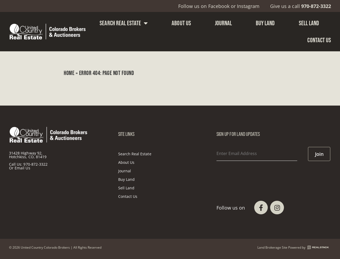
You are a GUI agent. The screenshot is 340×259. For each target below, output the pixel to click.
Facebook (219, 6)
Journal (223, 23)
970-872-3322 (35, 164)
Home (69, 73)
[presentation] (256, 174)
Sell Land (309, 23)
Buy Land (265, 23)
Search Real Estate (124, 23)
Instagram (248, 6)
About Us (181, 23)
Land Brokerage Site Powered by (293, 247)
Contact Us (319, 40)
